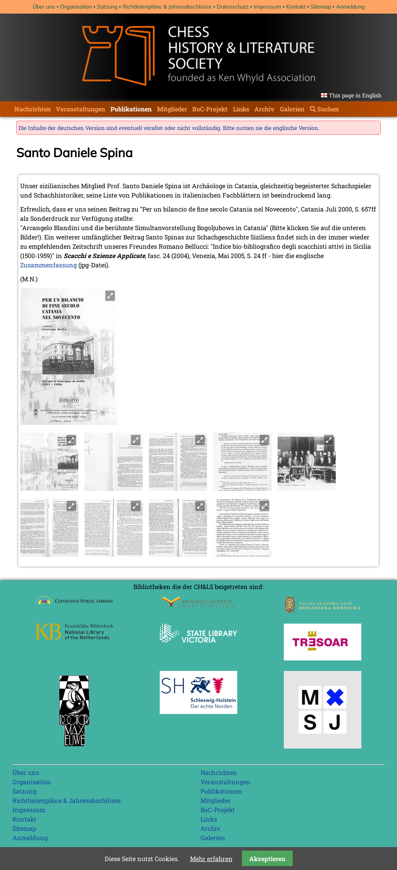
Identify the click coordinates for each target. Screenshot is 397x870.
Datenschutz (233, 6)
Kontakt (296, 6)
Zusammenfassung (48, 265)
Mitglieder (172, 109)
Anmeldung (350, 6)
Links (241, 109)
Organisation (76, 6)
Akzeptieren (267, 858)
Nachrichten (32, 109)
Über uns (44, 6)
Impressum (267, 6)
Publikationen (131, 109)
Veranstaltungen (80, 109)
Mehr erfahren (211, 858)
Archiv (264, 109)
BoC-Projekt (210, 109)
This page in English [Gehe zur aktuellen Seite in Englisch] (355, 95)
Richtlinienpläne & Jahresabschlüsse (167, 6)
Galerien (292, 109)
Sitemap (321, 6)
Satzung (107, 6)
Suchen (328, 109)
